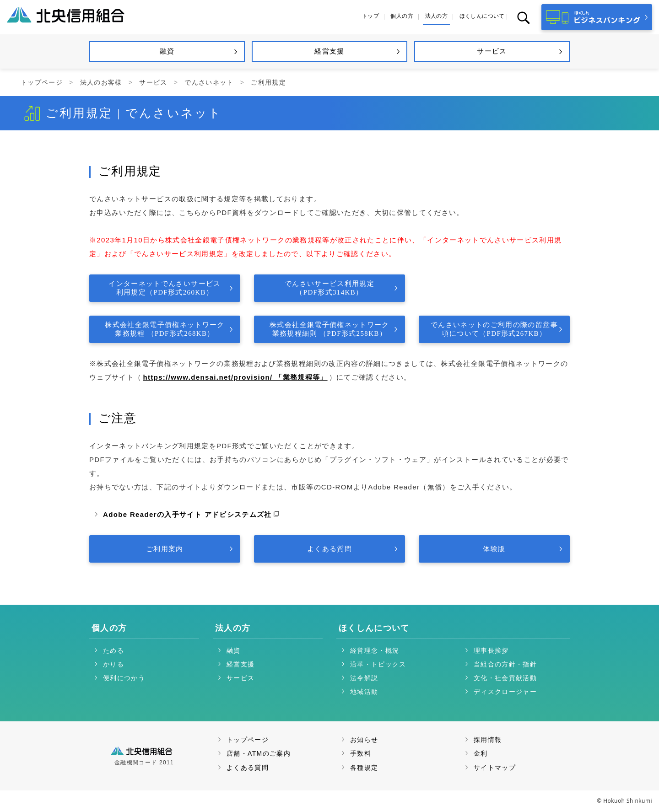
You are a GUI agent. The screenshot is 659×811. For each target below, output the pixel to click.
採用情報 (488, 739)
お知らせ (364, 739)
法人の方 (232, 628)
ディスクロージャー (505, 691)
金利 (481, 753)
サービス (153, 82)
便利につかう (124, 678)
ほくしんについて (374, 628)
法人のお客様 (101, 82)
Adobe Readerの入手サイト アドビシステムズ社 (187, 514)
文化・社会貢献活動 (505, 678)
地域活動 (364, 691)
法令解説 (364, 678)
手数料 (360, 753)
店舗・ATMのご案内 (259, 753)
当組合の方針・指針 (505, 664)
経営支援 (240, 664)
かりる (113, 664)
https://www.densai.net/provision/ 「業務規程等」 (235, 377)
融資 (234, 650)
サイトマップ (495, 767)
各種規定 (364, 767)
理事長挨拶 (491, 650)
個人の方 (109, 628)
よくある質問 (248, 767)
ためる (113, 650)
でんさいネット (208, 82)
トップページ (42, 82)
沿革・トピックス (378, 664)
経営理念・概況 (374, 650)
